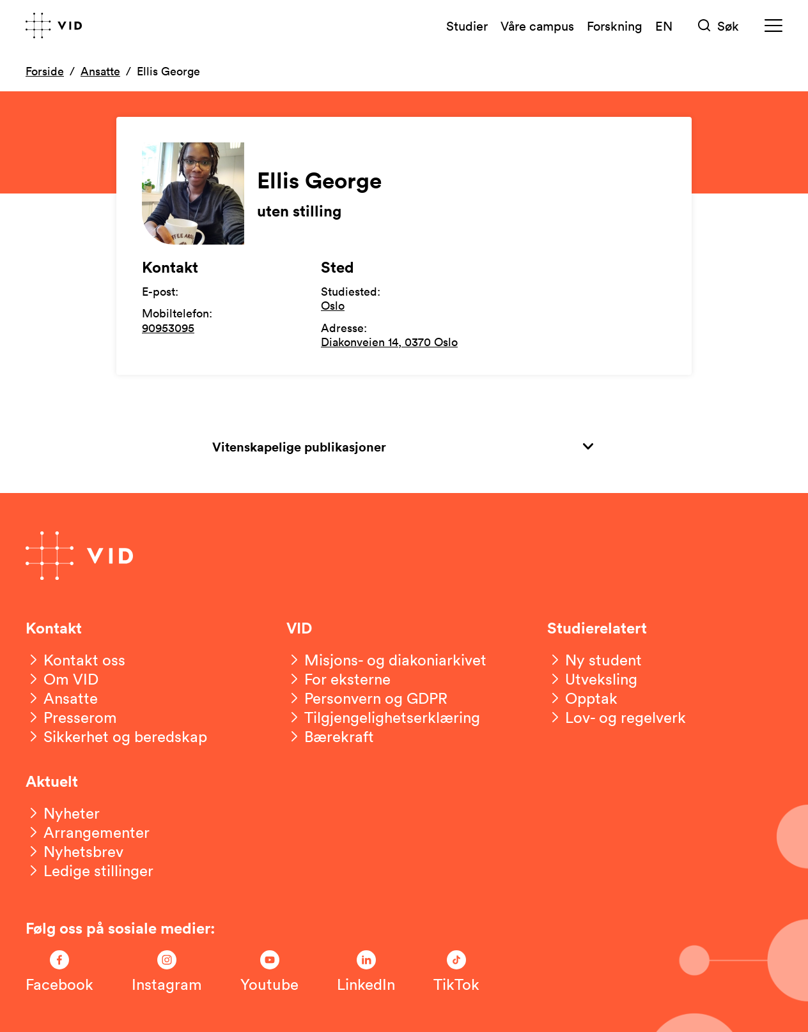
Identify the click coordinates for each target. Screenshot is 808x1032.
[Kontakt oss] (75, 659)
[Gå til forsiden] (54, 25)
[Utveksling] (592, 678)
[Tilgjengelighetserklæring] (383, 717)
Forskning (614, 25)
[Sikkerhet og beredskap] (116, 736)
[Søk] (718, 26)
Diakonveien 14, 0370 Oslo (389, 341)
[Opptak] (582, 698)
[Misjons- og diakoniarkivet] (386, 659)
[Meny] (773, 26)
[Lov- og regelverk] (616, 717)
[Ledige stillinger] (89, 870)
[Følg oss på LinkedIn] (366, 972)
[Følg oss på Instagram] (167, 972)
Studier (467, 25)
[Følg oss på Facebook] (59, 972)
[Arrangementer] (88, 832)
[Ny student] (594, 659)
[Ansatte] (62, 698)
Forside (45, 71)
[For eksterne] (338, 678)
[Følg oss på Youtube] (269, 972)
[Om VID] (62, 678)
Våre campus (537, 25)
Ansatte (100, 71)
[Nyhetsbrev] (74, 851)
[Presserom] (71, 717)
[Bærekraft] (330, 736)
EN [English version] (663, 25)
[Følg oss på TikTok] (456, 972)
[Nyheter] (63, 813)
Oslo (333, 305)
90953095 (168, 327)
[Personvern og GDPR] (366, 698)
